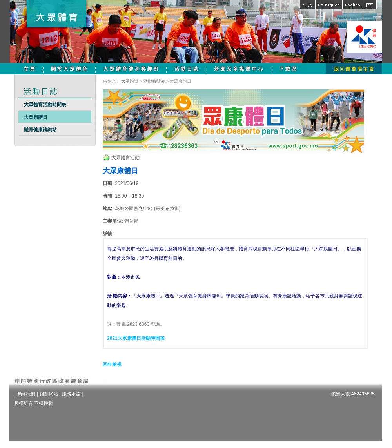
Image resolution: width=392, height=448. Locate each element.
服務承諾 (71, 394)
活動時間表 (154, 81)
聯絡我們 (25, 394)
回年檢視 (112, 364)
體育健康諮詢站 (40, 129)
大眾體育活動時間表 (45, 104)
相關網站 (48, 394)
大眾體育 (129, 81)
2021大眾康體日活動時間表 (136, 338)
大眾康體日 (35, 117)
